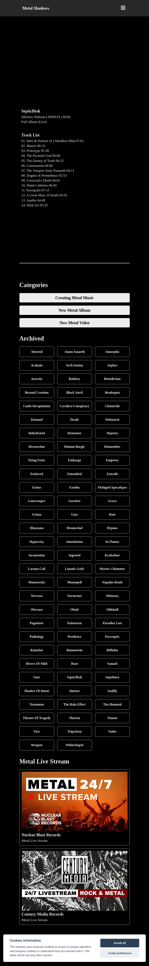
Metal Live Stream (75, 807)
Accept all (120, 942)
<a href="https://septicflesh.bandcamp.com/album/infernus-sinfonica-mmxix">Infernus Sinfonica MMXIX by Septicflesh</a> (74, 235)
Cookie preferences (119, 953)
